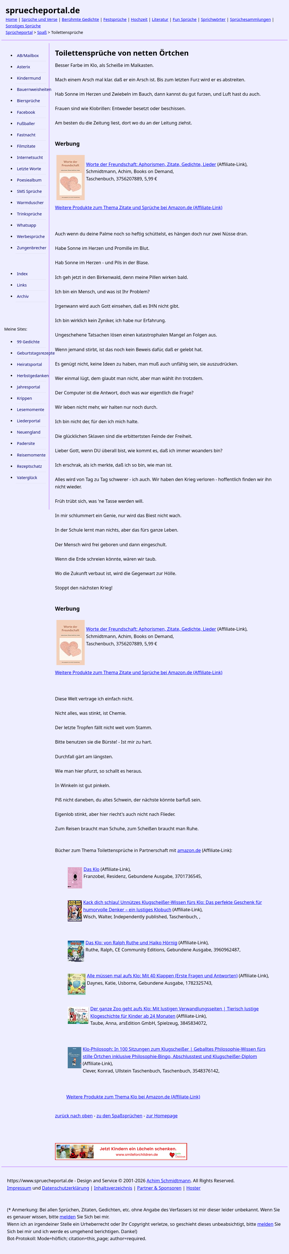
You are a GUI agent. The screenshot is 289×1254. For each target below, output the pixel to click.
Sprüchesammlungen (250, 19)
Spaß (42, 32)
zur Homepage (162, 1116)
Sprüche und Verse (39, 19)
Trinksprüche (29, 214)
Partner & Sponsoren (159, 1188)
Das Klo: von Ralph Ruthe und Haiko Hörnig (131, 943)
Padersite (26, 443)
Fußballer (26, 123)
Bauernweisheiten (31, 89)
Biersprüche (28, 100)
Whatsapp (26, 225)
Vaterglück (27, 477)
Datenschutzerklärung (65, 1188)
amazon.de (189, 850)
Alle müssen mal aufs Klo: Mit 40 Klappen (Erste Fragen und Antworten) (162, 976)
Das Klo (91, 869)
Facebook (26, 112)
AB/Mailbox (28, 55)
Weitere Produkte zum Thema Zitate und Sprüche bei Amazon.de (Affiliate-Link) (138, 207)
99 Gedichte (28, 341)
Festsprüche (114, 19)
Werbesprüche (31, 236)
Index (22, 273)
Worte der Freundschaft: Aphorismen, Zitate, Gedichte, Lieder (151, 164)
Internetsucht (30, 157)
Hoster (193, 1188)
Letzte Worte (29, 168)
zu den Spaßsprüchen (120, 1116)
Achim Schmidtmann (169, 1180)
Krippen (24, 398)
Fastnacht (26, 134)
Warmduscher (30, 202)
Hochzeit (139, 19)
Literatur (160, 19)
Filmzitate (26, 146)
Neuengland (28, 432)
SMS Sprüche (29, 191)
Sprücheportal (19, 32)
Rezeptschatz (29, 466)
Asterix (23, 66)
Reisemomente (31, 455)
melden (68, 1217)
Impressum (19, 1188)
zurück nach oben (74, 1116)
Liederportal (28, 420)
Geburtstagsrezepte (31, 353)
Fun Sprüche (185, 19)
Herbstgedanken (31, 375)
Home (11, 19)
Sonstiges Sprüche (23, 26)
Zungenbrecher (31, 247)
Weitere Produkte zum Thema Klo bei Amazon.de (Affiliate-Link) (133, 1097)
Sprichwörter (213, 19)
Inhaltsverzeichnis (113, 1188)
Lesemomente (30, 409)
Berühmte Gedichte (80, 19)
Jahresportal (28, 387)
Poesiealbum (29, 180)
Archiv (23, 296)
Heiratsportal (29, 364)
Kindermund (29, 78)
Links (22, 285)
